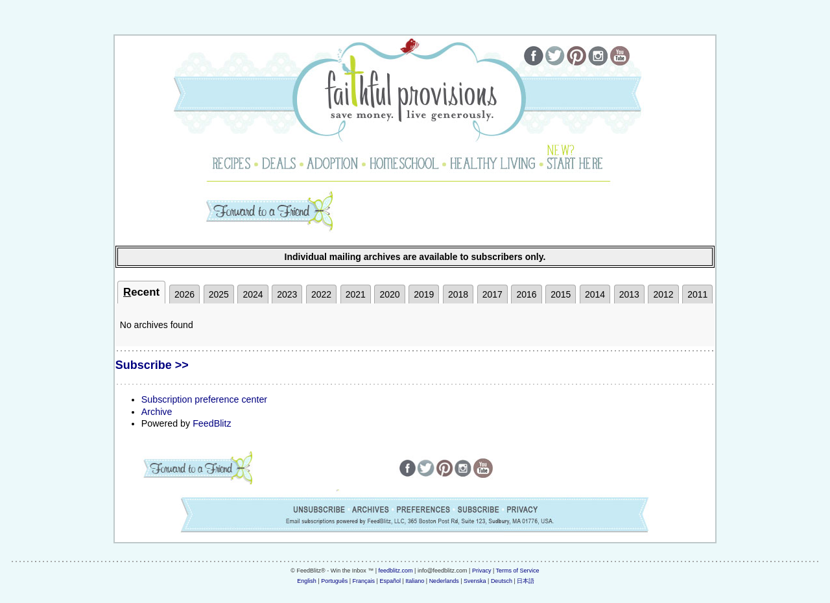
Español (390, 581)
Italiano (414, 581)
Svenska (475, 581)
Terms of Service (518, 570)
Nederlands (444, 581)
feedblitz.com (396, 570)
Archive (156, 412)
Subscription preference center (204, 399)
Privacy (482, 570)
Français (364, 581)
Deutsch (501, 581)
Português (334, 581)
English (306, 581)
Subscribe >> (152, 365)
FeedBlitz (212, 423)
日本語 (525, 581)
